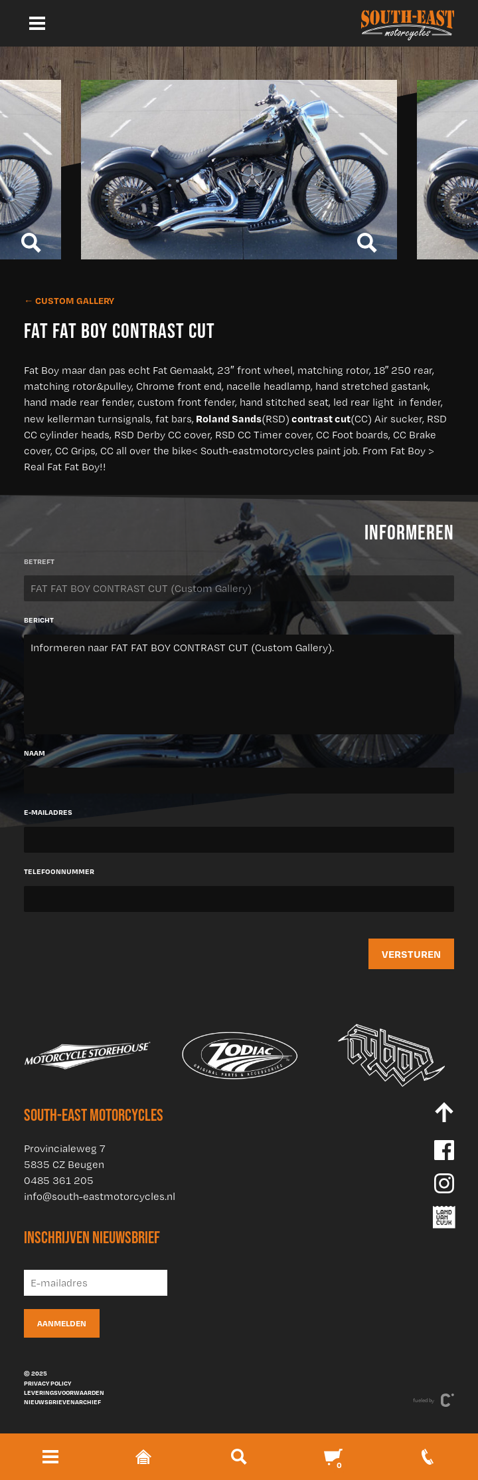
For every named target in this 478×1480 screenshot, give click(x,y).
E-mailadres (48, 812)
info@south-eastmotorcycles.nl (99, 1196)
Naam (34, 753)
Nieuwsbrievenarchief (62, 1402)
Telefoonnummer (59, 871)
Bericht (39, 620)
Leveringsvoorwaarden (64, 1392)
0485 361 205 (59, 1180)
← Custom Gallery (69, 300)
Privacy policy (47, 1383)
